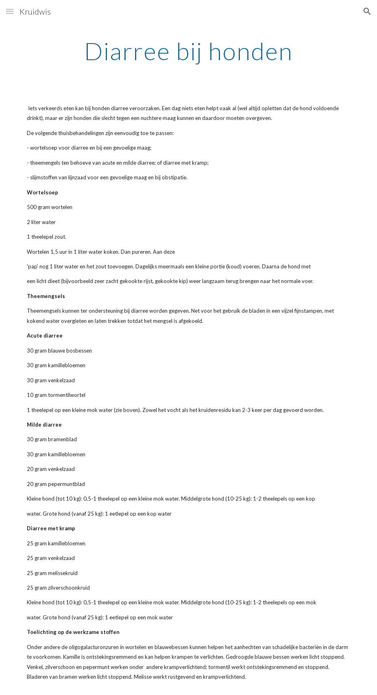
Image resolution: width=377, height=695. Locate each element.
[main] (188, 51)
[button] (10, 11)
